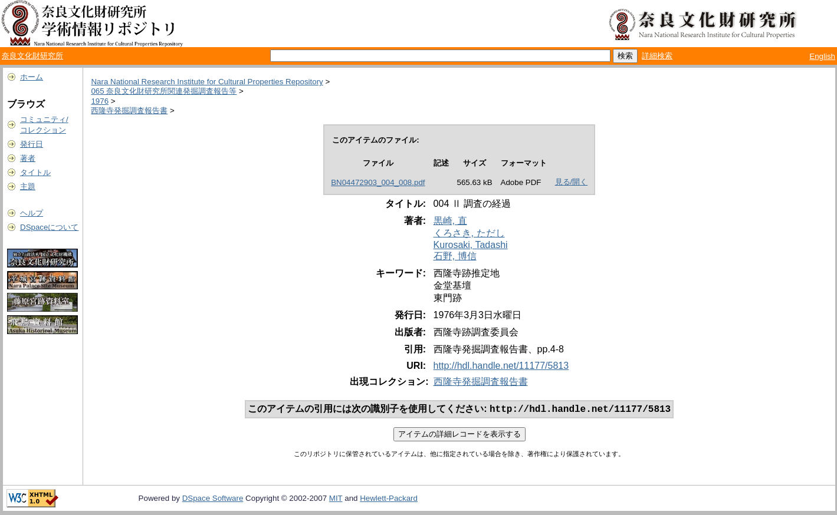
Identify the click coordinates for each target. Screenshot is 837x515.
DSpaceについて (49, 227)
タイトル (35, 172)
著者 (27, 158)
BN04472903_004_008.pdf (378, 182)
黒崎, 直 (450, 221)
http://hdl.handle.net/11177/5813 (501, 366)
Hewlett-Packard (389, 499)
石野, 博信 (455, 256)
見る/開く (571, 181)
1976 (100, 101)
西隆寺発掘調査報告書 (129, 110)
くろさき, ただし (469, 233)
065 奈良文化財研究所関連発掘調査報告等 (164, 91)
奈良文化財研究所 (32, 55)
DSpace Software (213, 499)
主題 (27, 186)
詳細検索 (657, 55)
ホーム (31, 76)
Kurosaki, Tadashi (471, 245)
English (822, 56)
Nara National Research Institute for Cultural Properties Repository (207, 81)
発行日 (31, 144)
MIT (336, 499)
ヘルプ (31, 213)
